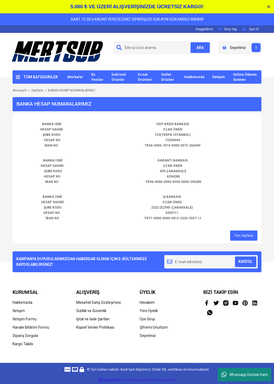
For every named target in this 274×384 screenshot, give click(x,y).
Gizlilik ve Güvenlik (91, 311)
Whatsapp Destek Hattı (245, 375)
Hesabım (147, 302)
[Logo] (57, 51)
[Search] (162, 47)
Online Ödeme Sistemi (245, 77)
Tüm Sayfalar (243, 235)
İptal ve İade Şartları (93, 319)
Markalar (75, 77)
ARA (199, 47)
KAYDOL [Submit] (245, 261)
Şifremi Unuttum (154, 327)
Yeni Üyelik (149, 311)
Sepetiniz (148, 335)
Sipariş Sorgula (25, 335)
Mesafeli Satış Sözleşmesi (98, 302)
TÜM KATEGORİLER (40, 77)
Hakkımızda (194, 77)
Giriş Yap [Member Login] (227, 29)
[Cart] (240, 47)
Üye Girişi (147, 319)
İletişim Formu (25, 319)
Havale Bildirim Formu (31, 327)
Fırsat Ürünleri (145, 77)
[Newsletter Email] (211, 261)
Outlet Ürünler (167, 77)
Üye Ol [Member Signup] (250, 29)
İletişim (218, 77)
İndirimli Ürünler (119, 77)
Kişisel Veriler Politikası (95, 327)
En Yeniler (97, 77)
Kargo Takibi (23, 344)
